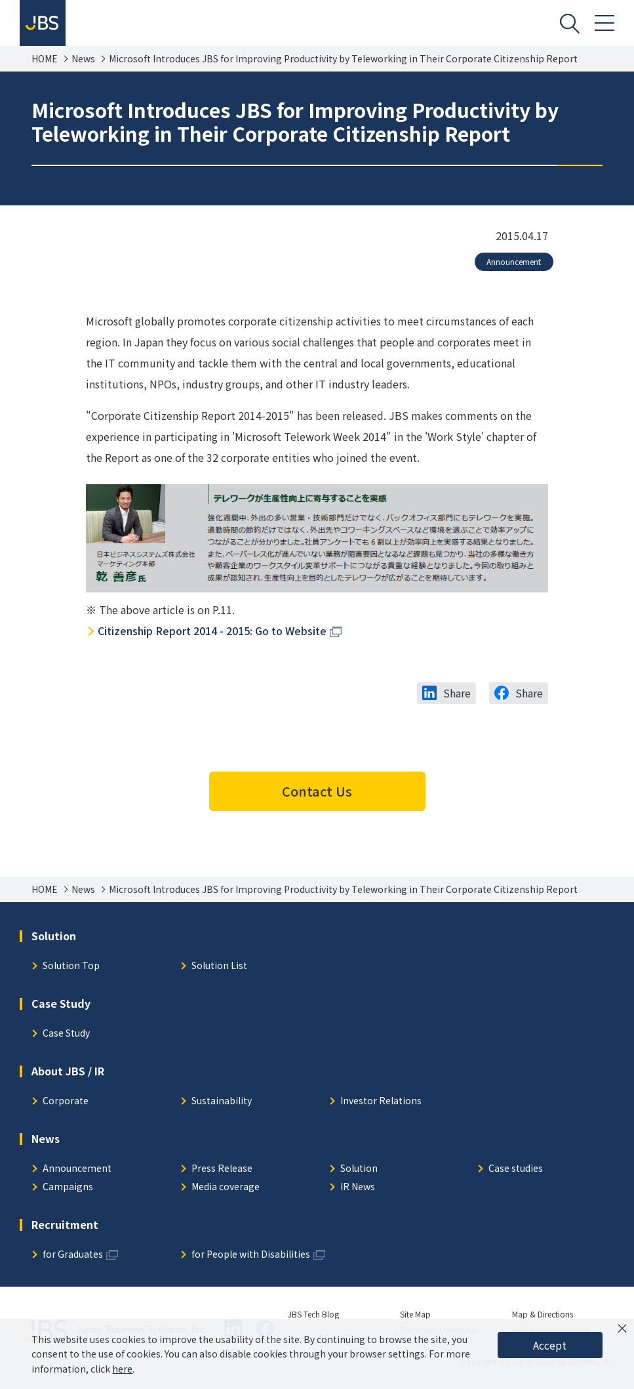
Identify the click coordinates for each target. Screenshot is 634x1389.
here (122, 1368)
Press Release (221, 1168)
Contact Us (317, 790)
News (83, 58)
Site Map (415, 1313)
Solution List (219, 966)
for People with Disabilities (250, 1254)
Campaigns (68, 1187)
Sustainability (221, 1101)
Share (457, 693)
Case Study (66, 1033)
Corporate (66, 1101)
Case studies (515, 1168)
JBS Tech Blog (313, 1313)
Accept (549, 1345)
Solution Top (71, 966)
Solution (359, 1168)
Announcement (513, 261)
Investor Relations (381, 1101)
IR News (357, 1187)
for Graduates (73, 1254)
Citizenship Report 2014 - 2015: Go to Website (212, 630)
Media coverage (225, 1187)
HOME (44, 58)
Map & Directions (542, 1313)
